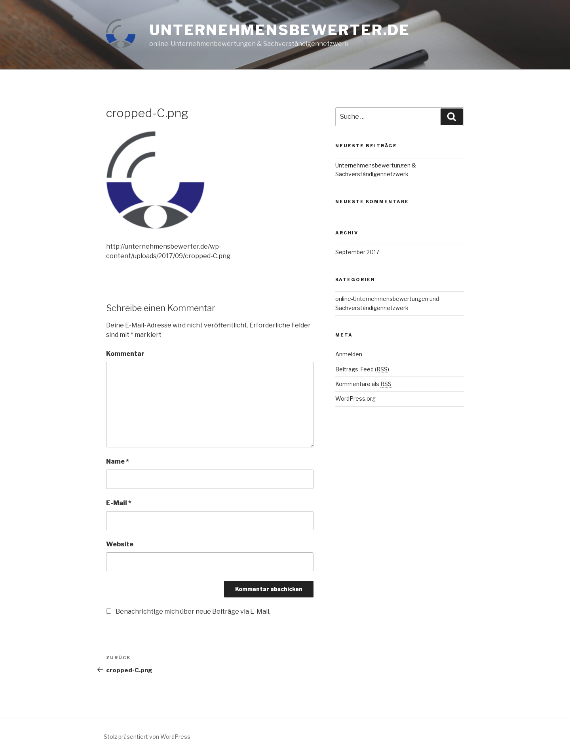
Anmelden (348, 354)
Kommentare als (363, 383)
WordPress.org (355, 398)
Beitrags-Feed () (362, 369)
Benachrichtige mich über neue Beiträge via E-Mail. (193, 611)
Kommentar (125, 354)
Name (117, 461)
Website (119, 544)
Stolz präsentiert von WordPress (147, 736)
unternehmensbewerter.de (279, 30)
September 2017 (357, 252)
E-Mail (118, 503)
